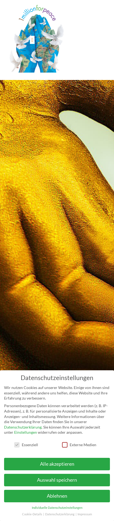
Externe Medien (79, 444)
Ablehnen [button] (57, 496)
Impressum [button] (85, 514)
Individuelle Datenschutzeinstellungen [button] (57, 507)
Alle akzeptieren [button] (57, 464)
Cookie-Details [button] (32, 514)
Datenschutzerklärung (23, 427)
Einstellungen (25, 432)
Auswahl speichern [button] (57, 480)
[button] (32, 40)
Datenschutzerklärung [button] (60, 514)
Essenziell (26, 444)
